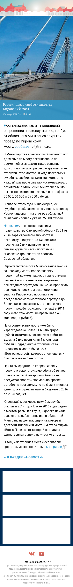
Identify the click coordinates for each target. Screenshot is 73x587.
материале (54, 447)
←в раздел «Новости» (24, 457)
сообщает (23, 146)
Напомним (11, 226)
